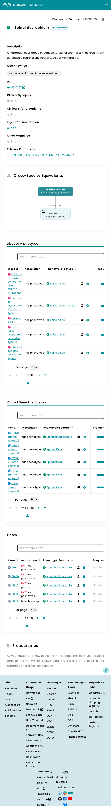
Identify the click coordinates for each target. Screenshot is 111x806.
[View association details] (86, 284)
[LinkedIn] (65, 798)
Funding (10, 716)
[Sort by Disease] (21, 268)
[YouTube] (70, 798)
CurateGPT (75, 731)
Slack (41, 783)
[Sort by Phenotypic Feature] (75, 268)
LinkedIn (43, 794)
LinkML (72, 704)
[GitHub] (60, 798)
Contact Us (12, 705)
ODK (70, 720)
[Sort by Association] (42, 268)
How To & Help (35, 720)
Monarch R (34, 709)
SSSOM (72, 709)
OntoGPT (73, 726)
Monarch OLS (96, 693)
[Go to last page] (44, 375)
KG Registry (95, 717)
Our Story (11, 688)
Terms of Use (34, 735)
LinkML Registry (93, 724)
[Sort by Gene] (17, 427)
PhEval (72, 698)
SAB (7, 699)
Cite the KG (33, 740)
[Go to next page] (38, 375)
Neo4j (31, 704)
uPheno (51, 699)
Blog (40, 788)
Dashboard (33, 757)
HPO (49, 705)
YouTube (43, 799)
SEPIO (50, 732)
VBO (49, 721)
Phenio (51, 710)
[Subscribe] (59, 792)
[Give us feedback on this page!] (106, 670)
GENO (50, 727)
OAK (70, 715)
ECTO (50, 738)
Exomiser (73, 693)
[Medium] (70, 792)
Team (8, 694)
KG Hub (93, 711)
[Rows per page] (34, 367)
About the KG (34, 746)
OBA (49, 716)
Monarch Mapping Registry (94, 702)
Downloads (33, 693)
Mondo (51, 688)
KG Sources (33, 751)
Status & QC (34, 715)
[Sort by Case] (17, 560)
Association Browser (33, 764)
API (29, 698)
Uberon (51, 694)
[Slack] (65, 792)
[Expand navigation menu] (106, 5)
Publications (13, 710)
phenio (11, 128)
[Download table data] (27, 383)
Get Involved (44, 777)
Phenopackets (77, 736)
